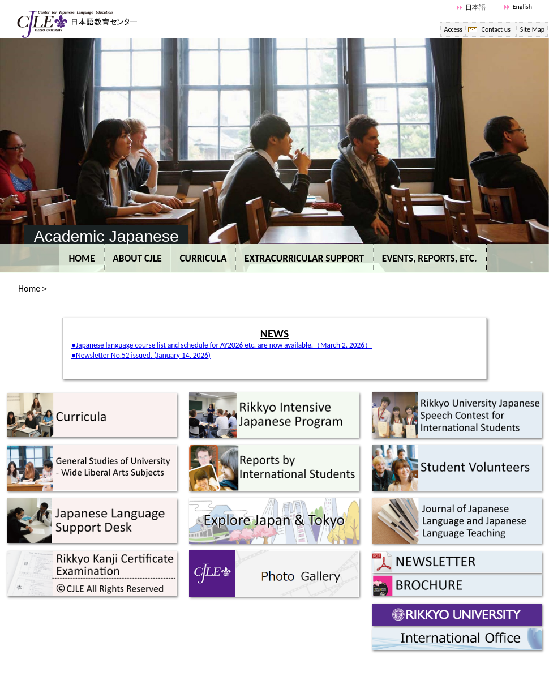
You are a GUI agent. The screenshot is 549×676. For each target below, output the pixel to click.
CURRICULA (202, 258)
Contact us (495, 29)
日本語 (475, 7)
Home (81, 258)
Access (453, 29)
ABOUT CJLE (137, 258)
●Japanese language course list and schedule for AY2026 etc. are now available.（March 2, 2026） (221, 345)
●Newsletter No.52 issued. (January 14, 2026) (141, 355)
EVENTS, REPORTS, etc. (429, 258)
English (522, 7)
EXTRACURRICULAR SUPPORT (304, 258)
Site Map (532, 29)
